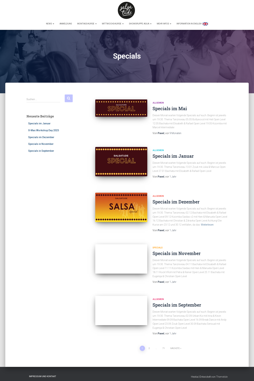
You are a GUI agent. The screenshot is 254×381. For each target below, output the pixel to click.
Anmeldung (65, 22)
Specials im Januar (39, 122)
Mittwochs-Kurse (113, 22)
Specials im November (177, 250)
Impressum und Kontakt (42, 373)
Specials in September (41, 149)
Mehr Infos (164, 22)
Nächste (175, 345)
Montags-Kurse (87, 22)
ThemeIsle (222, 373)
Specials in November (41, 142)
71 (163, 345)
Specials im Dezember (41, 136)
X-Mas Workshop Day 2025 (43, 129)
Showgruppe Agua (140, 22)
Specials (158, 244)
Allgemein (158, 101)
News (50, 22)
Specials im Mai (170, 107)
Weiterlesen (207, 221)
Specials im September (177, 302)
